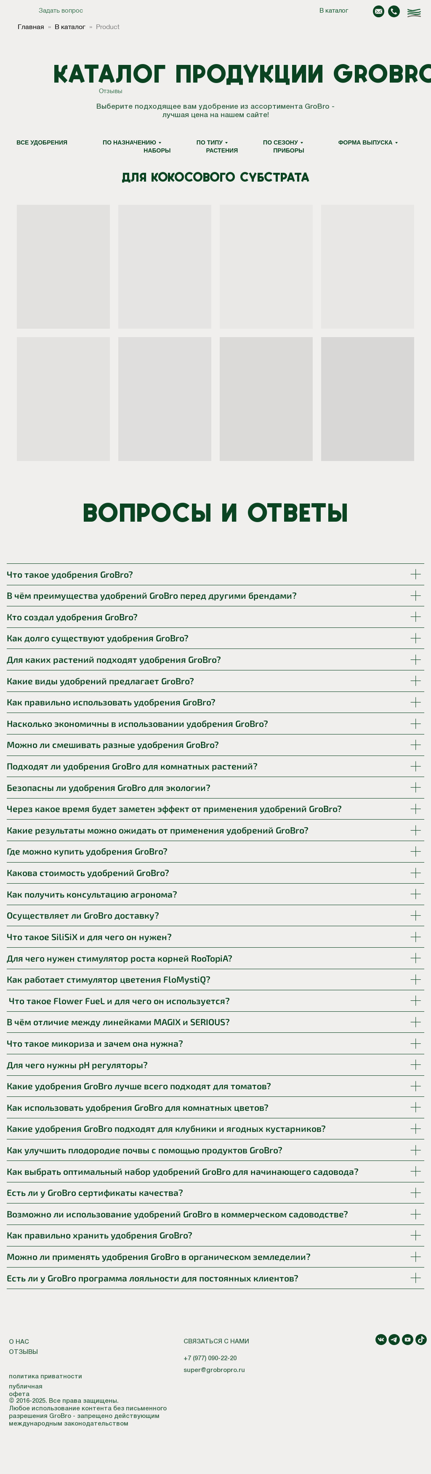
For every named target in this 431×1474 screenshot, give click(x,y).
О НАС (19, 1342)
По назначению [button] (129, 142)
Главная (31, 26)
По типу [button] (210, 142)
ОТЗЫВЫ (23, 1352)
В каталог (333, 10)
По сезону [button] (280, 142)
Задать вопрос (61, 10)
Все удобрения (41, 142)
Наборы (157, 150)
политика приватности (45, 1377)
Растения (222, 150)
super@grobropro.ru (214, 1370)
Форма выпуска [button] (365, 142)
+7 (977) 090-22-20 (210, 1358)
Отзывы (110, 90)
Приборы (288, 150)
